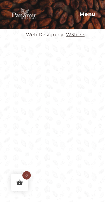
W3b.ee (75, 34)
